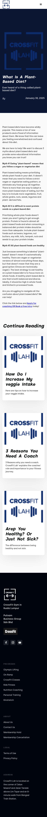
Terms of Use (10, 753)
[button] (41, 4)
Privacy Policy (10, 758)
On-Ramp (8, 675)
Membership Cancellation (17, 737)
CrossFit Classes (12, 680)
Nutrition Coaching (13, 690)
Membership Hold (12, 732)
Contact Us (9, 727)
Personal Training (12, 695)
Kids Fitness (9, 685)
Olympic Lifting (11, 669)
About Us (8, 722)
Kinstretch (9, 700)
